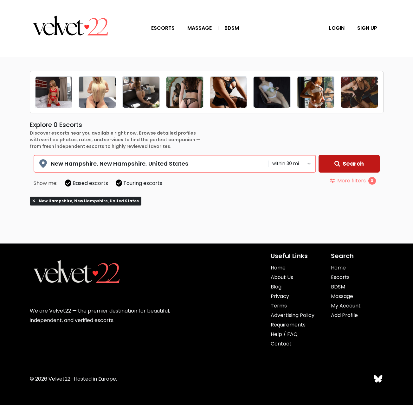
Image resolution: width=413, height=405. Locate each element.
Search (349, 164)
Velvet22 (59, 379)
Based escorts (86, 183)
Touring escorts (139, 183)
